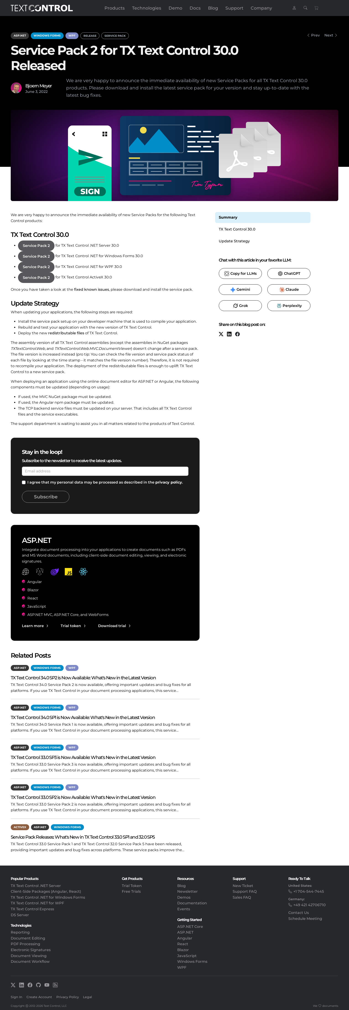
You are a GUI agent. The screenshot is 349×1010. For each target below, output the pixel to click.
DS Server (20, 915)
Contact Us (298, 913)
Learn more (33, 626)
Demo (175, 8)
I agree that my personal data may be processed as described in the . (105, 482)
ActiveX (20, 827)
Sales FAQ (242, 897)
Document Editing (28, 938)
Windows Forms (47, 35)
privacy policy (168, 482)
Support (234, 8)
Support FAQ (245, 891)
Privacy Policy (67, 997)
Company (261, 8)
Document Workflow (30, 961)
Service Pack (115, 35)
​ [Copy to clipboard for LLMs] (240, 273)
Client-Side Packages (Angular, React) (46, 891)
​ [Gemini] (240, 290)
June (29, 91)
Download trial (112, 626)
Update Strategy (234, 241)
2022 (43, 91)
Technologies (146, 8)
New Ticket (243, 886)
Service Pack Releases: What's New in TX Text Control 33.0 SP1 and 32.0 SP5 (83, 837)
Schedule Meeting (305, 918)
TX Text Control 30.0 (237, 229)
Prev (315, 35)
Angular (184, 938)
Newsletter (187, 891)
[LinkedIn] (229, 334)
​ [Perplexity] (289, 306)
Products (114, 8)
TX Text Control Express (32, 909)
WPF (72, 35)
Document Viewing (29, 956)
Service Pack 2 (36, 245)
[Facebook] (237, 334)
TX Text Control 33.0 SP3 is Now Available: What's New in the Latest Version (83, 757)
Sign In (16, 997)
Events (183, 909)
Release (89, 35)
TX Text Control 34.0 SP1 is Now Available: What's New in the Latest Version (83, 717)
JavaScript (187, 956)
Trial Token (132, 886)
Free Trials (131, 891)
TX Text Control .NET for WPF (37, 903)
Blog (213, 8)
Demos (183, 897)
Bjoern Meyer (38, 86)
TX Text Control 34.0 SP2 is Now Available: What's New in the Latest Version (83, 677)
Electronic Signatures (31, 950)
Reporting (20, 932)
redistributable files (66, 333)
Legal (87, 997)
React (182, 944)
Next (328, 35)
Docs (195, 8)
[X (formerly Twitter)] (221, 334)
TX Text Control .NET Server (36, 886)
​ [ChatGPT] (289, 273)
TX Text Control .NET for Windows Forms (48, 897)
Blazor (183, 950)
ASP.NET (20, 35)
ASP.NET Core (190, 926)
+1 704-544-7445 (308, 891)
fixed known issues (91, 289)
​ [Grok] (240, 306)
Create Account (39, 997)
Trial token (71, 626)
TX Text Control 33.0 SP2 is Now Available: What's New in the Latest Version (83, 797)
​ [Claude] (289, 290)
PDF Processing (25, 944)
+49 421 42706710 (309, 905)
